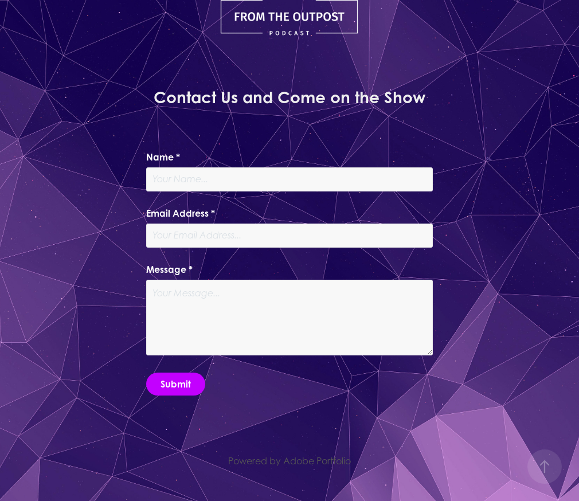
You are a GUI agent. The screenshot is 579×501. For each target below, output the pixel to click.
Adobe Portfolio (317, 461)
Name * (163, 157)
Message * (169, 269)
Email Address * (180, 213)
